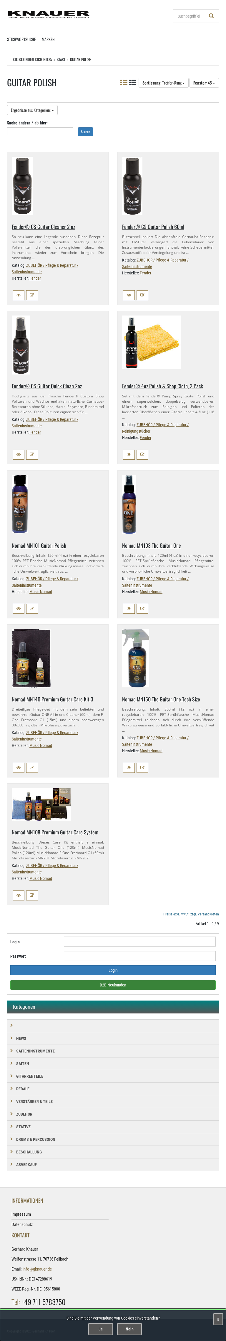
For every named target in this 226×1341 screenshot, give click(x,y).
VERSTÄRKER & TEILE (34, 1101)
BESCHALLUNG (29, 1152)
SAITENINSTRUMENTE (35, 1051)
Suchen (85, 131)
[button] (18, 295)
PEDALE (22, 1089)
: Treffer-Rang (163, 83)
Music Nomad (40, 591)
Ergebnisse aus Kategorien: (32, 110)
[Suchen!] (211, 16)
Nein (130, 1329)
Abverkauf (26, 1164)
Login (15, 941)
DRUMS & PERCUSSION (35, 1139)
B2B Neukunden (113, 985)
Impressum (21, 1214)
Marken (48, 39)
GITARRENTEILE (29, 1076)
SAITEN (22, 1063)
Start (61, 59)
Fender (35, 278)
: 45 (204, 83)
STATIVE (23, 1126)
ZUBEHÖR (24, 1114)
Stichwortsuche (21, 39)
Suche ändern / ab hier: (27, 122)
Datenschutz (22, 1224)
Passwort (18, 956)
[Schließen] (218, 1319)
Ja (101, 1329)
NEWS (21, 1038)
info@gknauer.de (37, 1269)
